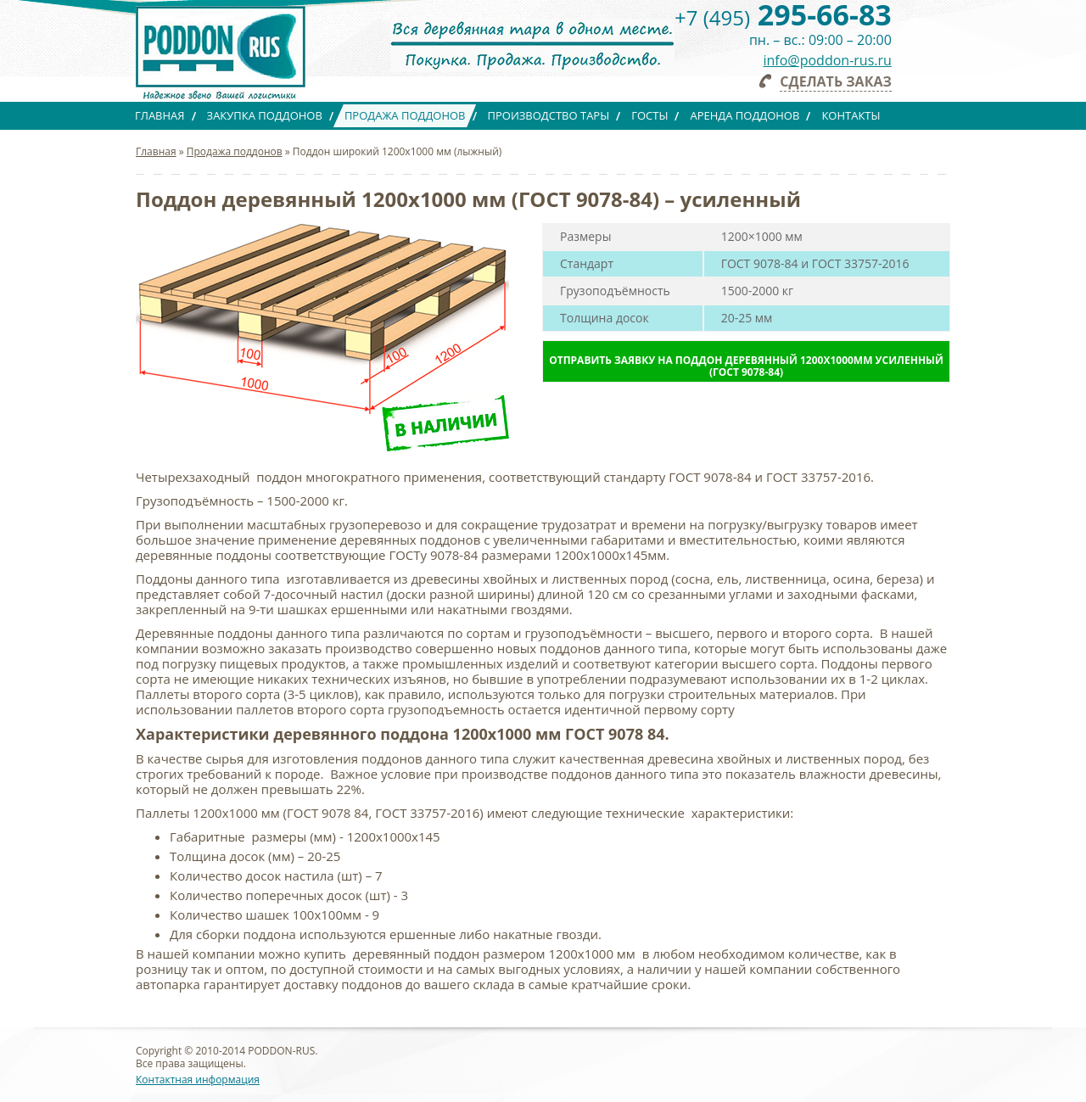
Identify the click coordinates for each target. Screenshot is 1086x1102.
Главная (160, 115)
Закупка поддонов (264, 115)
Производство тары (549, 115)
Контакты (850, 115)
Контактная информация (198, 1079)
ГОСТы (649, 115)
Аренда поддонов (744, 115)
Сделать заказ (836, 81)
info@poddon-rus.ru (828, 60)
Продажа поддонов (405, 115)
